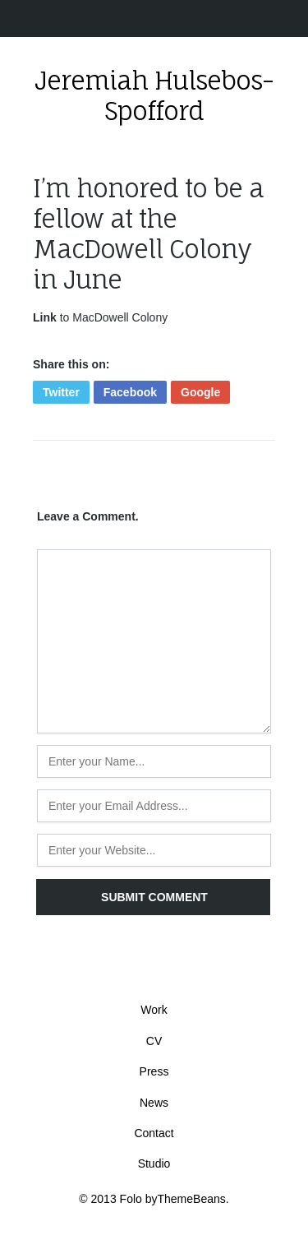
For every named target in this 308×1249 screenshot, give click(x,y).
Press (154, 1071)
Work (153, 1009)
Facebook (130, 392)
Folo (131, 1198)
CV (154, 1041)
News (154, 1102)
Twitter (61, 392)
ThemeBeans (192, 1198)
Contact (153, 1133)
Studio (154, 1163)
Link (45, 317)
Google (200, 392)
